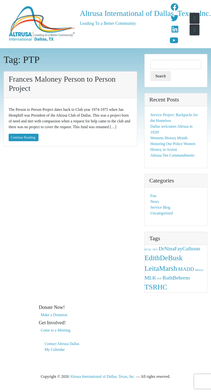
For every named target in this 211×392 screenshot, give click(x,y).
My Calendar (55, 349)
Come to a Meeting (55, 330)
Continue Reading (23, 137)
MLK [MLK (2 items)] (150, 278)
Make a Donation (54, 315)
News (154, 201)
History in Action (163, 149)
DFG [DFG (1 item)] (155, 249)
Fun (153, 196)
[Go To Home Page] (194, 18)
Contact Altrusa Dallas (62, 344)
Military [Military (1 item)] (199, 270)
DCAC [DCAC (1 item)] (148, 249)
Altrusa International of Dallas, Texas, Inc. (117, 13)
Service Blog (160, 207)
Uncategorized (161, 213)
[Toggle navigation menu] (194, 30)
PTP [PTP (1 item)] (159, 278)
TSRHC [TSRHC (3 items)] (156, 287)
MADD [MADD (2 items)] (186, 269)
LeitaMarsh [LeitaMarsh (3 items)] (161, 268)
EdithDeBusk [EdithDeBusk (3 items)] (164, 258)
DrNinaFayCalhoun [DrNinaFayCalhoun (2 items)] (179, 249)
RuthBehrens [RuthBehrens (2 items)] (176, 278)
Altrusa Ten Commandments (172, 155)
